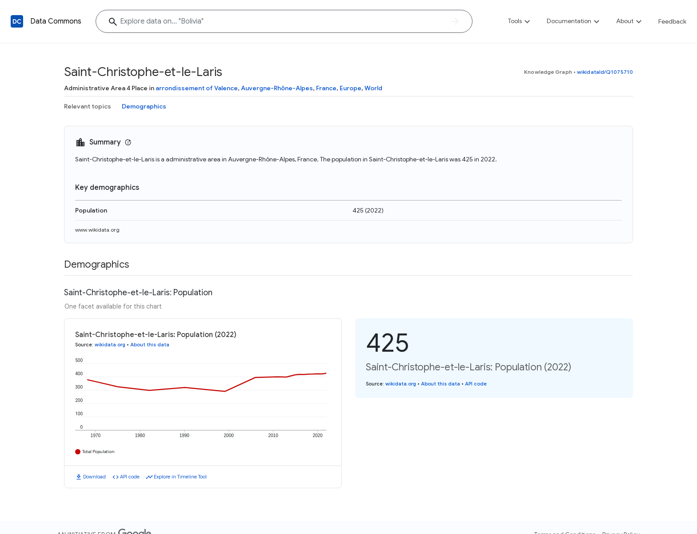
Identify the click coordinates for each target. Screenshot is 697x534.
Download (94, 477)
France (326, 88)
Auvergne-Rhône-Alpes (277, 88)
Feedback (672, 21)
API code (130, 477)
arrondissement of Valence (197, 88)
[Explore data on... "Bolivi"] (284, 21)
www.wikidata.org (97, 229)
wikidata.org (110, 344)
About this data (149, 344)
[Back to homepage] (17, 21)
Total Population (98, 451)
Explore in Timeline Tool (180, 477)
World (373, 88)
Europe (350, 88)
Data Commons (55, 21)
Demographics (144, 106)
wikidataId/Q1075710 (605, 71)
